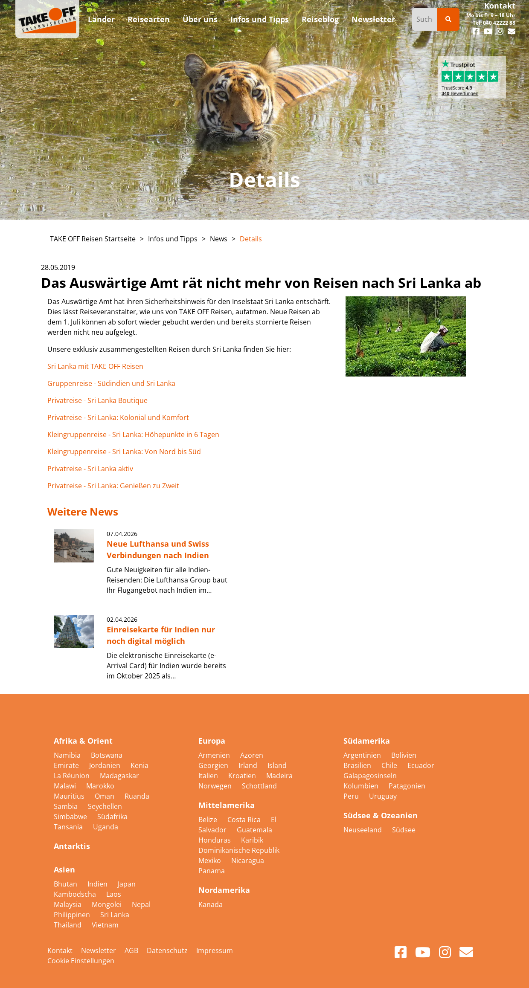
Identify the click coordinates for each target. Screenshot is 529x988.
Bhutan (66, 884)
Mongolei (107, 904)
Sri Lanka (114, 914)
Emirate (67, 765)
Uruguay (383, 796)
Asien (64, 869)
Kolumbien (361, 786)
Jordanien (105, 765)
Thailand (68, 925)
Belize (208, 819)
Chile (390, 765)
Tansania (69, 827)
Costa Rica (244, 819)
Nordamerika (224, 890)
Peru (351, 796)
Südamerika (366, 741)
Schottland (259, 786)
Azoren (251, 755)
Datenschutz (167, 950)
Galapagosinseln (370, 775)
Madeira (279, 775)
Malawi (66, 786)
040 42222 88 (499, 22)
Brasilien (358, 765)
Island (277, 765)
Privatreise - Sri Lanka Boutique (97, 400)
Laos (113, 894)
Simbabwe (71, 816)
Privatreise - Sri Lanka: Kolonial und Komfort (119, 417)
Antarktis (72, 846)
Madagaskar (119, 775)
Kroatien (243, 775)
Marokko (100, 786)
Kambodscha (76, 894)
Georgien (214, 765)
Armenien (215, 755)
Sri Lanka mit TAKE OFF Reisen (95, 366)
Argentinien (363, 755)
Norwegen (215, 786)
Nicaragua (247, 860)
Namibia (68, 755)
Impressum (214, 950)
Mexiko (210, 860)
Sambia (66, 806)
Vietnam (105, 925)
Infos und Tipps (173, 238)
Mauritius (70, 796)
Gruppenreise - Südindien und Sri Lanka (111, 383)
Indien (98, 884)
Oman (105, 796)
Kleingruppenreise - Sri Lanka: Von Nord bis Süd (124, 451)
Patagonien (407, 786)
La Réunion (72, 775)
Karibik (252, 840)
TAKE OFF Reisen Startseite (93, 238)
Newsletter (98, 950)
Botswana (106, 755)
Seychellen (105, 806)
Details (251, 238)
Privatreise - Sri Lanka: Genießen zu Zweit (113, 485)
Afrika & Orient (83, 741)
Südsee (404, 829)
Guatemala (254, 829)
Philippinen (73, 914)
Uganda (105, 827)
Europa (211, 741)
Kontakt (499, 5)
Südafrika (112, 816)
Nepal (141, 904)
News (218, 238)
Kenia (139, 765)
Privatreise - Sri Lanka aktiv (90, 468)
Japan (127, 884)
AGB (131, 950)
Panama (211, 870)
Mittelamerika (226, 805)
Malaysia (68, 904)
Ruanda (137, 796)
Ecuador (420, 765)
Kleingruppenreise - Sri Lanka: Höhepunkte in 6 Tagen (133, 434)
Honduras (215, 840)
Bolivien (403, 755)
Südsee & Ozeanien (380, 815)
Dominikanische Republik (238, 850)
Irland (248, 765)
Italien (209, 775)
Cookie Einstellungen (80, 960)
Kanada (210, 904)
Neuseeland (363, 829)
